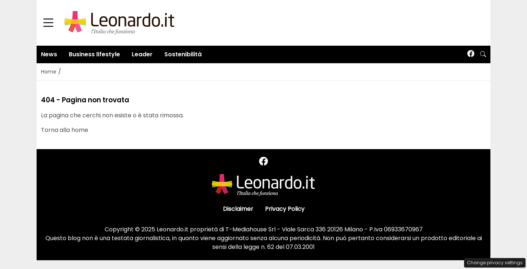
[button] (483, 54)
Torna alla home (64, 130)
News (49, 54)
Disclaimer (238, 209)
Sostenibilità (183, 54)
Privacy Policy (284, 209)
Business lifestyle (94, 54)
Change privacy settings (495, 262)
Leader (142, 54)
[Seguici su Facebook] (470, 54)
